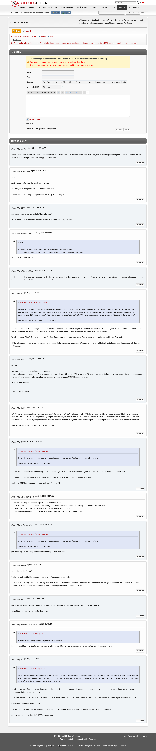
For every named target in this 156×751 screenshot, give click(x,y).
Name (29, 72)
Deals (95, 7)
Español (47, 746)
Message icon (33, 87)
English (40, 746)
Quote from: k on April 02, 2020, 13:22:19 (33, 634)
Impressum (134, 7)
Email (29, 77)
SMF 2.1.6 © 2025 (60, 736)
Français (55, 746)
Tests (22, 7)
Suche (104, 7)
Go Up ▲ (144, 736)
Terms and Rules (133, 736)
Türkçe (104, 746)
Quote (140, 162)
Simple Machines (74, 736)
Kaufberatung (82, 7)
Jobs (113, 7)
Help (124, 736)
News (31, 7)
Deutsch (32, 746)
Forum (122, 7)
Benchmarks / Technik (47, 7)
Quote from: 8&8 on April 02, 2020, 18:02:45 (34, 451)
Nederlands (71, 746)
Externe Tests (67, 7)
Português (88, 746)
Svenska (111, 746)
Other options (35, 119)
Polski (80, 746)
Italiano (63, 746)
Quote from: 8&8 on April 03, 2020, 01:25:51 (34, 302)
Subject (30, 82)
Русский (96, 746)
